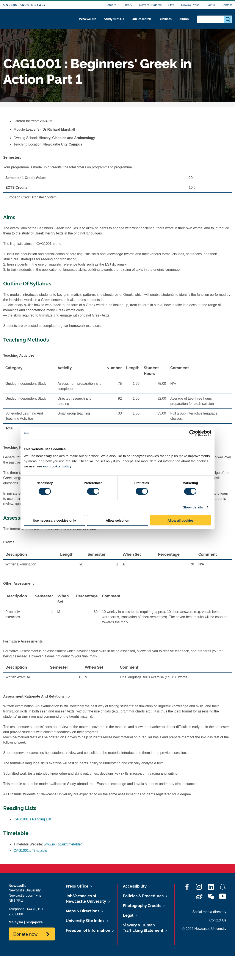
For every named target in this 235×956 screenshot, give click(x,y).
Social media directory (209, 912)
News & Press (190, 4)
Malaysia (16, 922)
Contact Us (217, 920)
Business (164, 20)
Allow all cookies (181, 520)
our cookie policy (57, 466)
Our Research (138, 20)
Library (127, 4)
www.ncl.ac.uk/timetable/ (63, 844)
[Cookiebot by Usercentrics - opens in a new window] (192, 433)
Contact (227, 4)
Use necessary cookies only (54, 520)
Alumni (184, 20)
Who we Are (79, 20)
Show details (193, 507)
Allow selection (117, 520)
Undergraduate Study (24, 4)
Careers (111, 4)
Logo (23, 20)
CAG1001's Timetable (30, 850)
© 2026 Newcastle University (204, 929)
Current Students (150, 4)
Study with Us (108, 20)
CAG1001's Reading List (32, 819)
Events (210, 4)
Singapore (34, 922)
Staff (171, 4)
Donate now (25, 934)
